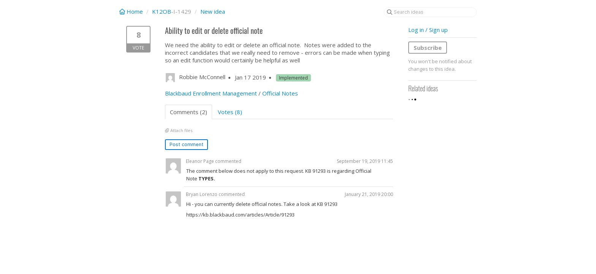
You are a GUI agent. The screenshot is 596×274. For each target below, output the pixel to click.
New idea (212, 11)
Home (131, 11)
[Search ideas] (430, 12)
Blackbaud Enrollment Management (211, 93)
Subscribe (428, 47)
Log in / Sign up (428, 29)
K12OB (161, 11)
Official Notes (280, 93)
